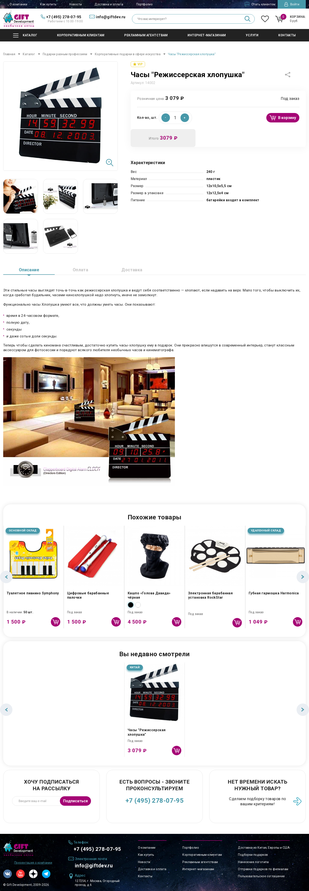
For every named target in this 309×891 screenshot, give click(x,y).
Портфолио (144, 4)
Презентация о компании (33, 862)
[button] (184, 117)
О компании (18, 4)
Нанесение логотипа (253, 862)
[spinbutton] (175, 117)
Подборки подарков (253, 854)
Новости (75, 4)
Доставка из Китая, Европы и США (264, 847)
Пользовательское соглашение (261, 876)
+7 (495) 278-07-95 (155, 800)
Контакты (145, 876)
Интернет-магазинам (198, 869)
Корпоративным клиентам (202, 854)
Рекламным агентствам (200, 862)
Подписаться (75, 801)
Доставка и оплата (109, 4)
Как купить (48, 4)
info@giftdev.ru (94, 866)
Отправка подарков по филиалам (263, 869)
